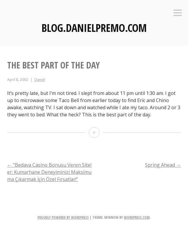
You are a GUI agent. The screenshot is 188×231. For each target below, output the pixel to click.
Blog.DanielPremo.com (94, 28)
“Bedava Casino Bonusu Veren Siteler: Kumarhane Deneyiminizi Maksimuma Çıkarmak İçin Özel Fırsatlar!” (49, 172)
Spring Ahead (163, 165)
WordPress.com (137, 217)
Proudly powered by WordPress (63, 217)
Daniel (39, 79)
